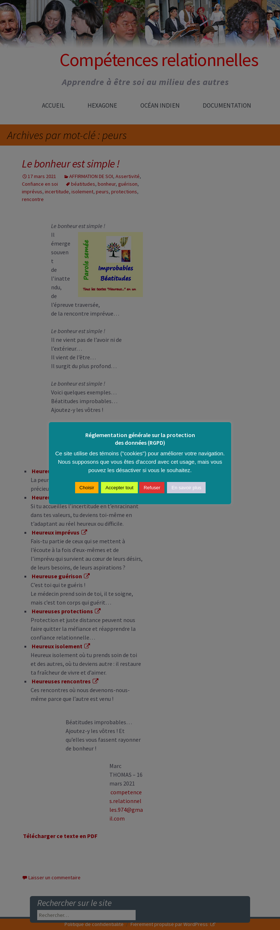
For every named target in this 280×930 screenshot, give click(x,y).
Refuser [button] (152, 487)
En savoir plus (186, 487)
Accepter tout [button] (119, 487)
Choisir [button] (86, 487)
